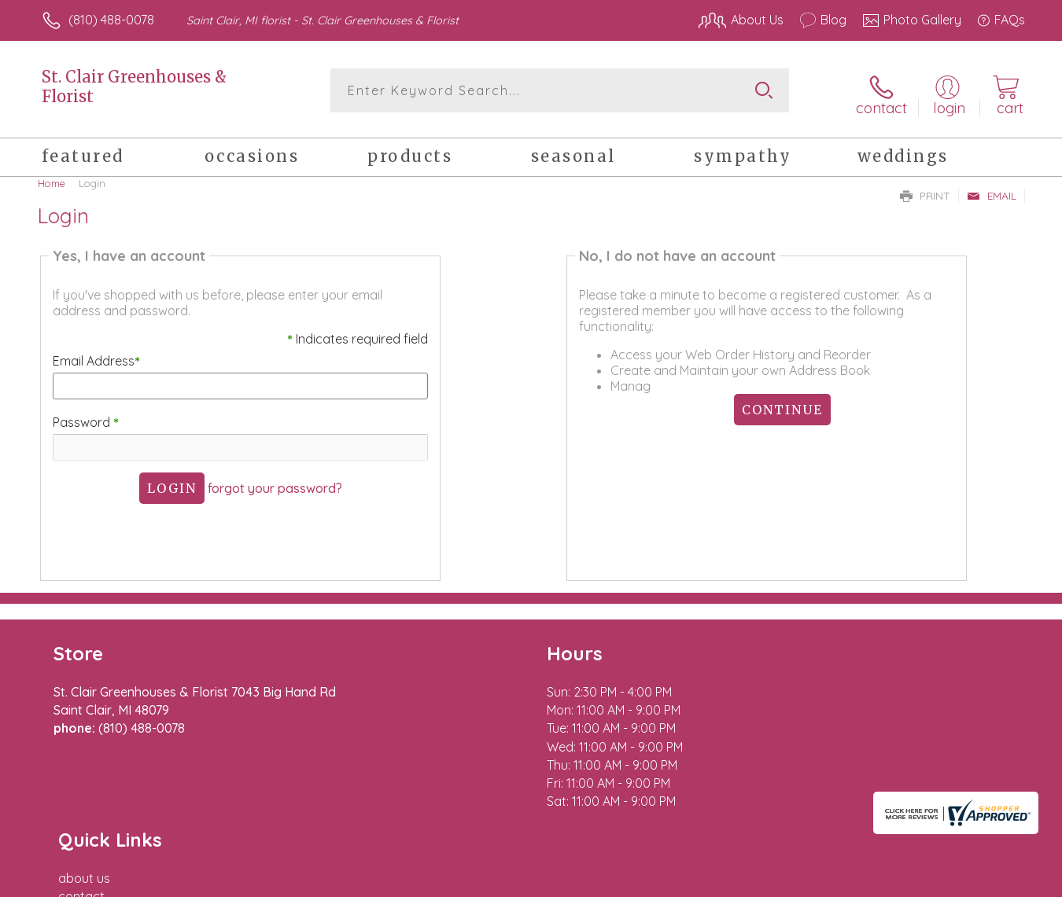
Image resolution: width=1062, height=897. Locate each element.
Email (991, 189)
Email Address (94, 355)
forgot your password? (273, 482)
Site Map (983, 881)
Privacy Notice (773, 881)
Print (925, 189)
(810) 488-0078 (111, 20)
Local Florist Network (886, 881)
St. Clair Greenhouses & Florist (134, 86)
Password (83, 416)
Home (51, 177)
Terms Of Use (680, 881)
